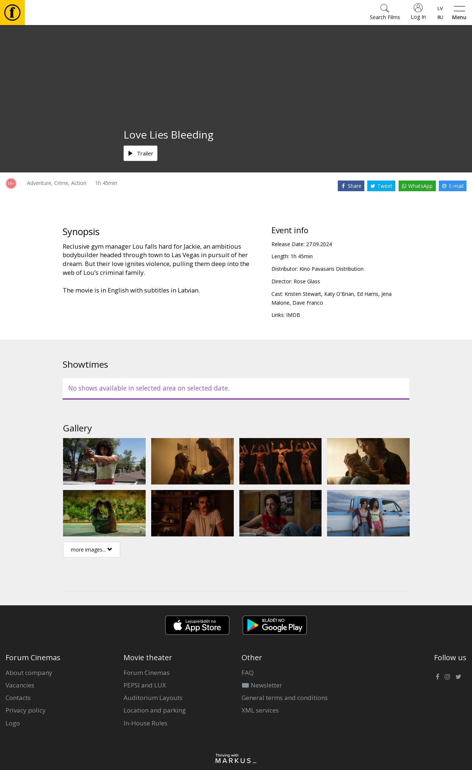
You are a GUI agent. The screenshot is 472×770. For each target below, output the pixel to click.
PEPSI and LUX (145, 685)
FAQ (248, 672)
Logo (13, 723)
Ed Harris (367, 293)
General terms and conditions (285, 697)
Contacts (18, 697)
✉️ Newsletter (262, 685)
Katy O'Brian (339, 293)
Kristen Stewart (303, 293)
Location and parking (155, 710)
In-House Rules (145, 723)
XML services (260, 710)
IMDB (293, 314)
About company (29, 672)
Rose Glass (307, 281)
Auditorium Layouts (153, 697)
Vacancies (20, 685)
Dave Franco (307, 302)
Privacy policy (26, 710)
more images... (91, 549)
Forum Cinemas (147, 672)
